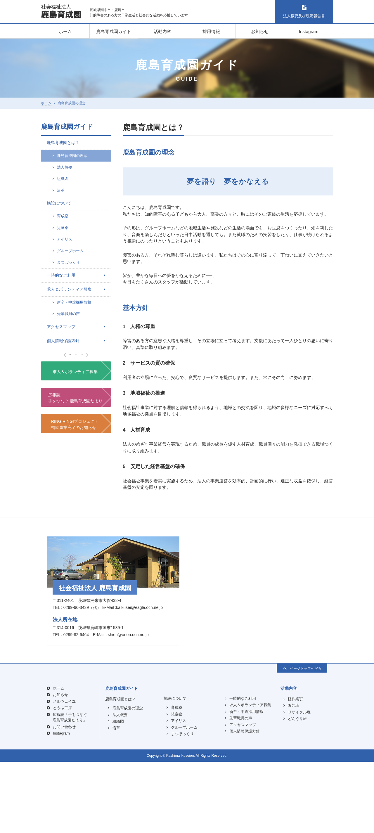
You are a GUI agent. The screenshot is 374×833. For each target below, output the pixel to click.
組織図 (62, 178)
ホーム (65, 31)
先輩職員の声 (68, 313)
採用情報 (211, 31)
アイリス (64, 239)
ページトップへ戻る (302, 739)
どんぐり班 (297, 790)
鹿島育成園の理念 (72, 155)
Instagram (308, 31)
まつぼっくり (68, 262)
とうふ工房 (62, 779)
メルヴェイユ (64, 772)
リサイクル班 (299, 783)
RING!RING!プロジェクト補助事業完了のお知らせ (74, 553)
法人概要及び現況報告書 (304, 11)
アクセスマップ (61, 326)
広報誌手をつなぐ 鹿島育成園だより (75, 527)
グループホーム (70, 251)
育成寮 (62, 216)
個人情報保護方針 (63, 340)
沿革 (61, 190)
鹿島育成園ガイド (113, 31)
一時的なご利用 (61, 275)
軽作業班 (295, 770)
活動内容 (162, 31)
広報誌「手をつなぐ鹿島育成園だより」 (70, 789)
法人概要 (64, 167)
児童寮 (62, 228)
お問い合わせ (64, 798)
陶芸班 (293, 777)
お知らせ (260, 31)
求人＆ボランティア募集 (69, 289)
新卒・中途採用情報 (74, 302)
